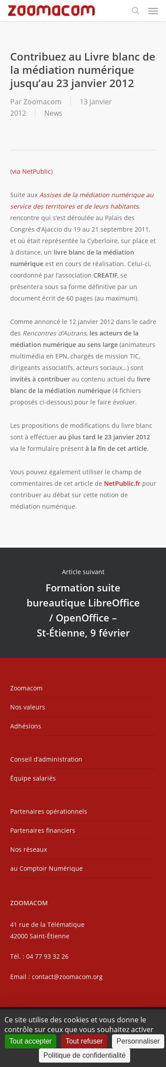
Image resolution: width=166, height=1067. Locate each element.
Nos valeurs (27, 707)
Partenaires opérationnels (48, 811)
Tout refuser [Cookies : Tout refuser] (84, 1041)
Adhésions (25, 726)
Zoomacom (42, 102)
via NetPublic (31, 171)
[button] (153, 10)
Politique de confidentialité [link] (84, 1055)
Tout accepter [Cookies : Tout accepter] (30, 1041)
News (53, 113)
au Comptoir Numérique (46, 868)
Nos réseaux (28, 849)
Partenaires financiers (42, 830)
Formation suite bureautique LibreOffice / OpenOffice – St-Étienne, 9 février (83, 603)
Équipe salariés (33, 778)
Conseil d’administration (46, 759)
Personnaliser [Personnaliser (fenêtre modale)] (138, 1041)
